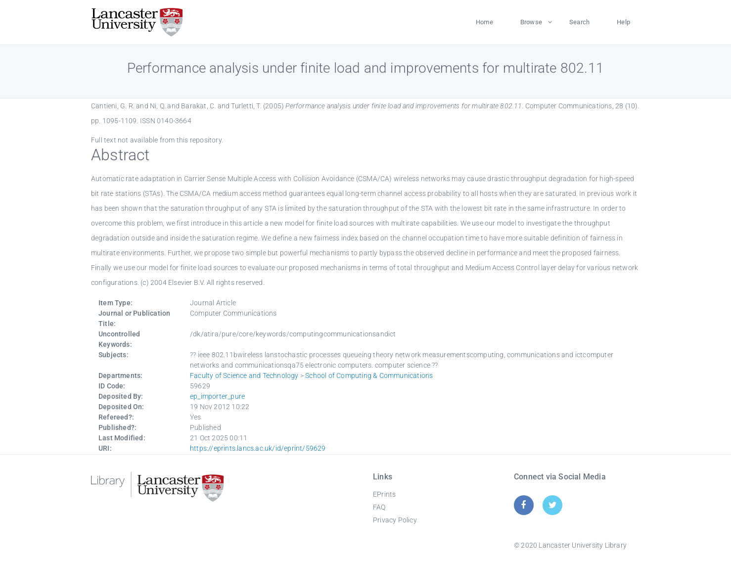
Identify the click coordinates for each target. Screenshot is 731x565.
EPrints (384, 494)
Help (623, 22)
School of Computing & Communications (369, 375)
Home (484, 22)
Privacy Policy (395, 520)
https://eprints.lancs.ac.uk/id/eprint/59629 (258, 448)
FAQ (379, 507)
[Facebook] (523, 505)
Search (579, 22)
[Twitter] (552, 505)
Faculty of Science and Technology (244, 375)
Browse (531, 22)
